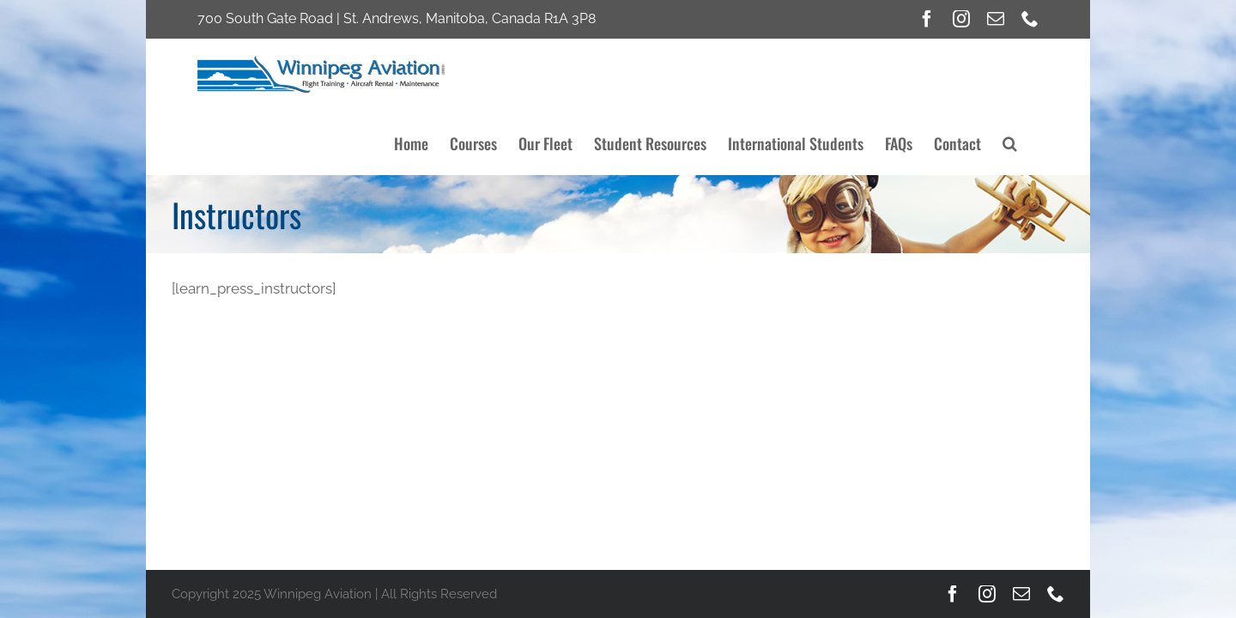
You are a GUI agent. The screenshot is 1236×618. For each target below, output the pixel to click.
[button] (1031, 71)
